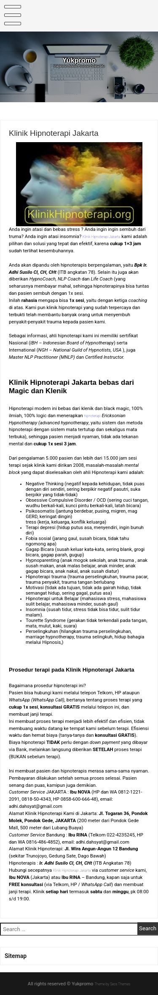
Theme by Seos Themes (112, 984)
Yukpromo (79, 61)
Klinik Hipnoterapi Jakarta (79, 870)
